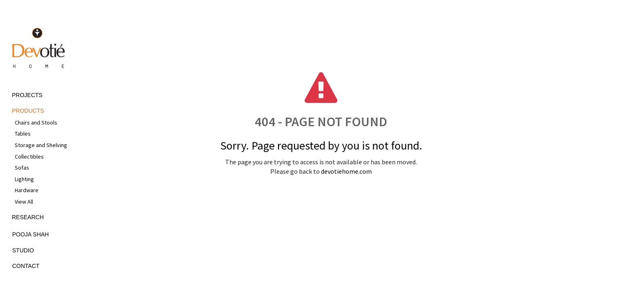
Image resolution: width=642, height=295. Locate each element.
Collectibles (29, 156)
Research (28, 217)
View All (24, 201)
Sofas (22, 167)
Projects (27, 95)
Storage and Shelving (41, 145)
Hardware (26, 190)
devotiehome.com (346, 171)
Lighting (24, 179)
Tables (23, 133)
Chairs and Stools (36, 122)
